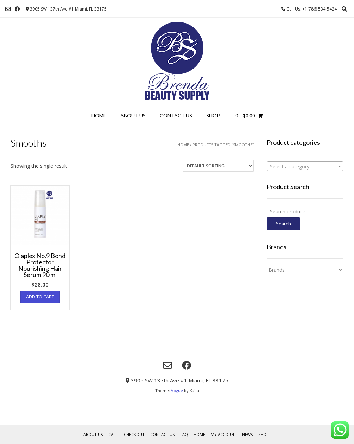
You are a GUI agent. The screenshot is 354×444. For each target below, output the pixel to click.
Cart (113, 434)
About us (133, 115)
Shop (213, 115)
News (247, 434)
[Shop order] (218, 166)
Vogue (177, 390)
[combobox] (305, 166)
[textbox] (305, 167)
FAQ (184, 434)
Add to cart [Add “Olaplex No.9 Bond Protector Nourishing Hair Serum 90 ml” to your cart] (40, 297)
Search (283, 223)
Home (98, 115)
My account (223, 434)
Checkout (134, 434)
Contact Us (176, 115)
